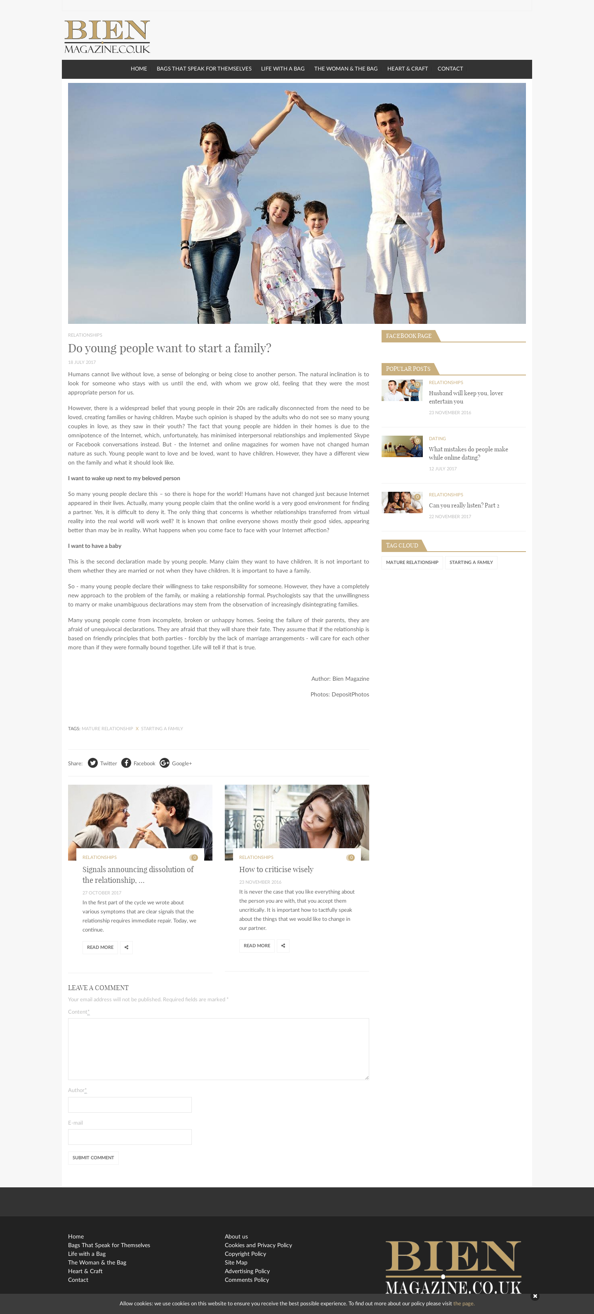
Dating (437, 438)
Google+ (176, 763)
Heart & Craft (407, 69)
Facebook (138, 763)
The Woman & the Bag (346, 69)
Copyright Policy (245, 1254)
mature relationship (108, 729)
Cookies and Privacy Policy (258, 1245)
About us (236, 1237)
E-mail (75, 1123)
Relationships (85, 335)
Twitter (102, 763)
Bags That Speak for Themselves (204, 69)
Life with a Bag (283, 69)
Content (79, 1012)
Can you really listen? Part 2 (464, 505)
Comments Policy (247, 1280)
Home (139, 69)
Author (77, 1091)
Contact (450, 69)
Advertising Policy (247, 1271)
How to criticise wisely (276, 869)
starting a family (162, 729)
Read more (100, 947)
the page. (464, 1304)
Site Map (236, 1263)
